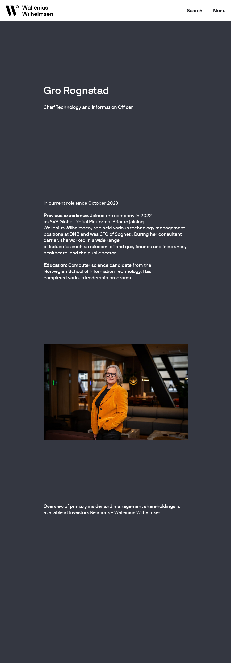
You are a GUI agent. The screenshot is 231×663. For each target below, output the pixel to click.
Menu (219, 10)
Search (195, 10)
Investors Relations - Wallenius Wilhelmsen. (116, 512)
